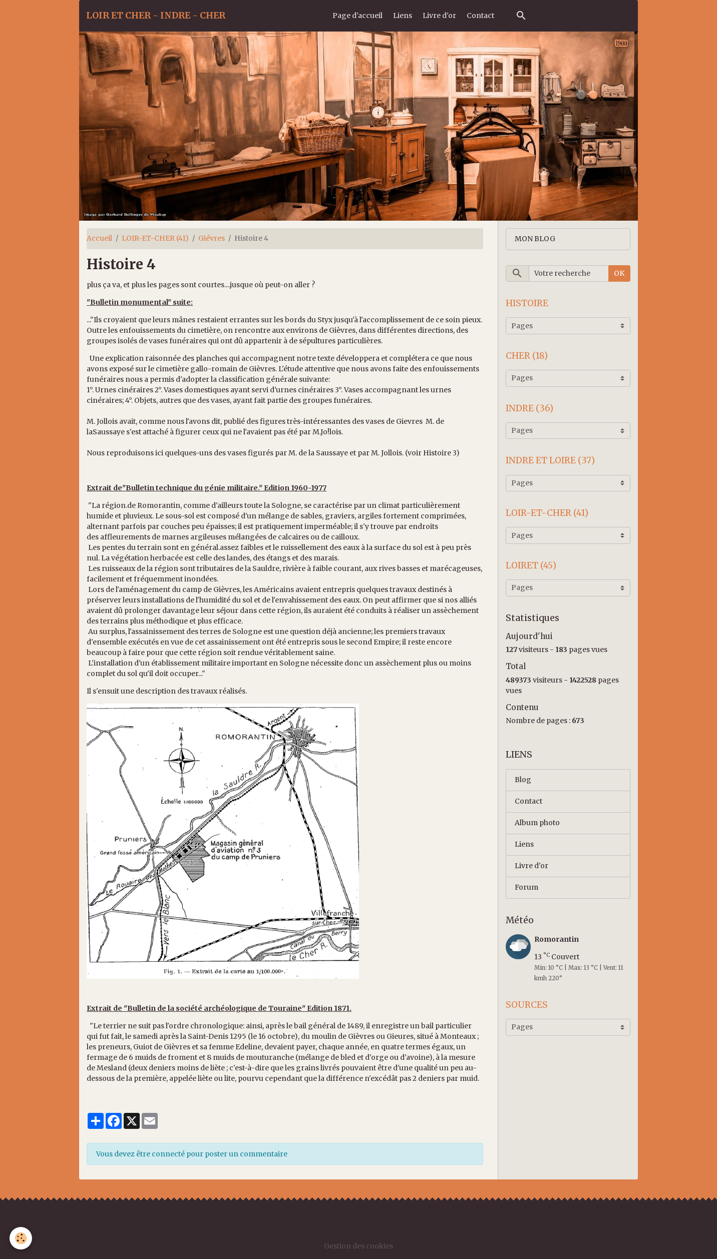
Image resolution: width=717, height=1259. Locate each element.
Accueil (99, 238)
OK (619, 273)
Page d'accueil (357, 15)
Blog (523, 779)
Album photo (537, 822)
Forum (526, 887)
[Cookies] (21, 1238)
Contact (480, 15)
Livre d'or (439, 15)
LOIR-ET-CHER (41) (155, 238)
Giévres (211, 238)
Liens (402, 15)
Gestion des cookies (358, 1245)
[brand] (155, 15)
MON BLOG (535, 238)
